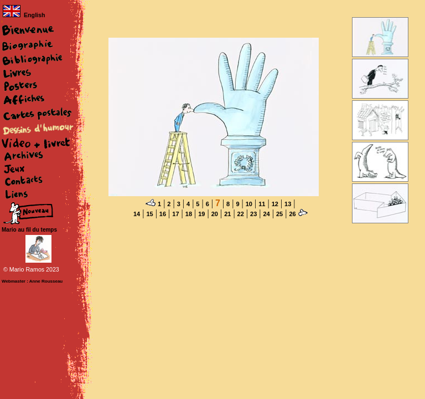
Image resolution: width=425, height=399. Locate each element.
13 (287, 204)
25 (279, 214)
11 (261, 204)
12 (275, 204)
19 (201, 214)
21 (227, 214)
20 (214, 214)
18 (188, 214)
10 (249, 204)
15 (149, 214)
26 (292, 214)
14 (136, 214)
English (24, 15)
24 (266, 214)
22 (240, 214)
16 (162, 214)
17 (175, 214)
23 (253, 214)
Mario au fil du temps (29, 230)
